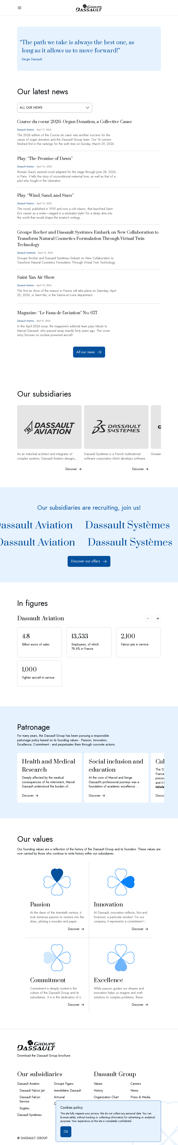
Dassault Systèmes (129, 525)
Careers (136, 1084)
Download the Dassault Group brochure (43, 1056)
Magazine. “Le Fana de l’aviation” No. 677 (57, 313)
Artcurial (59, 1097)
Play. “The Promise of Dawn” (45, 158)
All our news (89, 352)
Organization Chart (106, 1097)
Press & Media (140, 1097)
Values (98, 1084)
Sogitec (25, 1108)
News (134, 1090)
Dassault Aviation (28, 1084)
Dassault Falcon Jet (32, 1090)
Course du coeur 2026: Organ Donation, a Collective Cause (74, 121)
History (98, 1090)
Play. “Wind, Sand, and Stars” (45, 195)
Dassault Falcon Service (30, 1099)
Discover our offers (89, 561)
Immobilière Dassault (67, 1090)
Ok (66, 1131)
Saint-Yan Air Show (36, 277)
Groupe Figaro (63, 1084)
